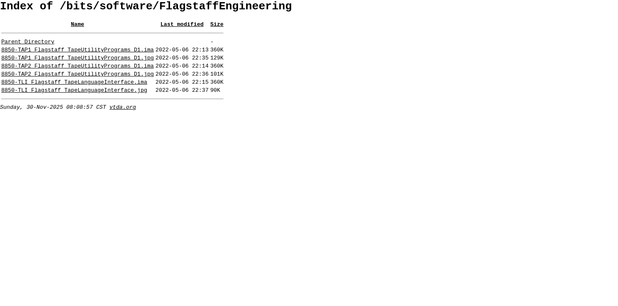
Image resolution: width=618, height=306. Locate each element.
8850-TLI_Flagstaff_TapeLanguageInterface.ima (74, 93)
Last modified (182, 27)
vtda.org (122, 121)
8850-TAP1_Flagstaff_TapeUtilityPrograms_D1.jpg (77, 65)
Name (77, 27)
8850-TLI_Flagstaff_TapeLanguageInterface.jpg (74, 102)
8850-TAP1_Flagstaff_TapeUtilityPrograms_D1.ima (77, 56)
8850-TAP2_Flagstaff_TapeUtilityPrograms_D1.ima (77, 74)
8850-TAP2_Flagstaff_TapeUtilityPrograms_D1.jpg (77, 84)
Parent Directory (27, 46)
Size (217, 27)
